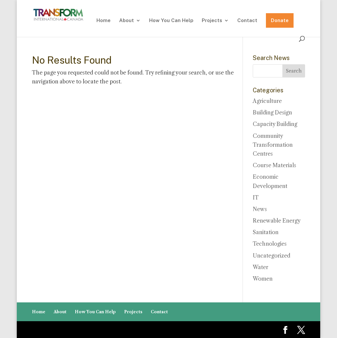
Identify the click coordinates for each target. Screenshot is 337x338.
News (260, 209)
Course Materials (274, 165)
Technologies (270, 243)
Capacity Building (275, 124)
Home (103, 20)
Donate (280, 20)
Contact (247, 20)
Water (260, 267)
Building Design (272, 112)
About (126, 20)
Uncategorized (271, 255)
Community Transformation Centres (273, 145)
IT (256, 197)
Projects (212, 20)
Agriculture (267, 101)
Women (262, 278)
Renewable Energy (276, 220)
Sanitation (265, 232)
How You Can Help (171, 20)
